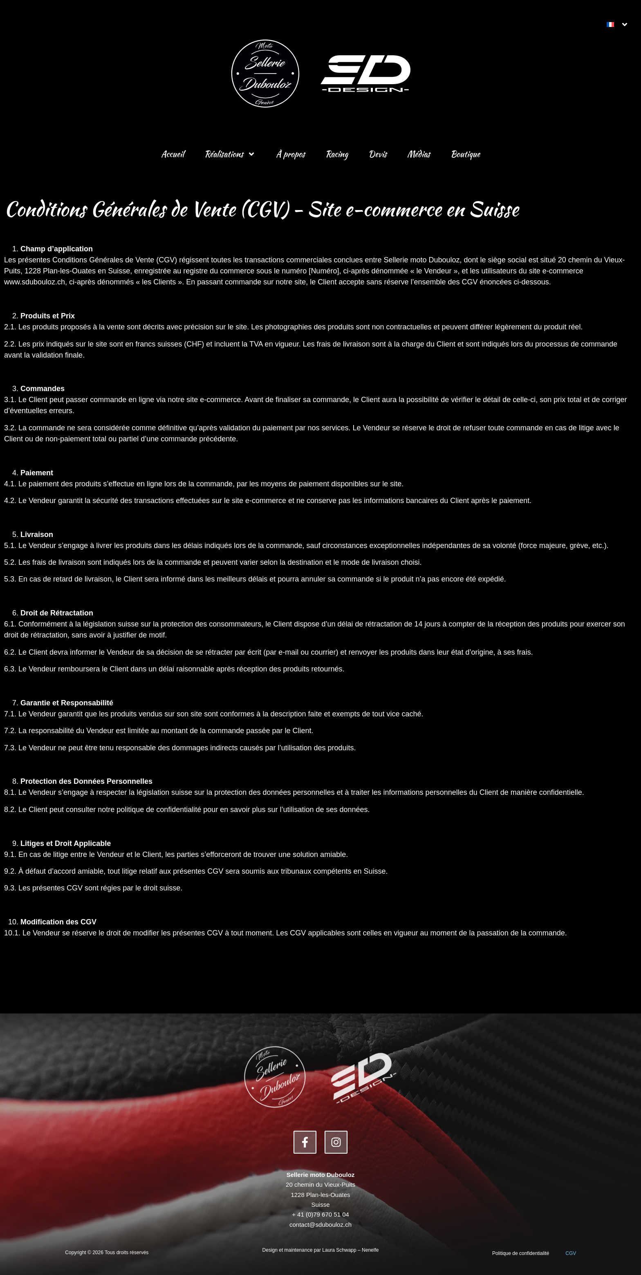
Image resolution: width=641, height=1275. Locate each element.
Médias (418, 154)
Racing (336, 154)
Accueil (172, 154)
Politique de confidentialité (520, 1253)
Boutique (465, 154)
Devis (377, 154)
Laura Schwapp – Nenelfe (350, 1250)
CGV (570, 1253)
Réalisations (230, 154)
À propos (290, 154)
